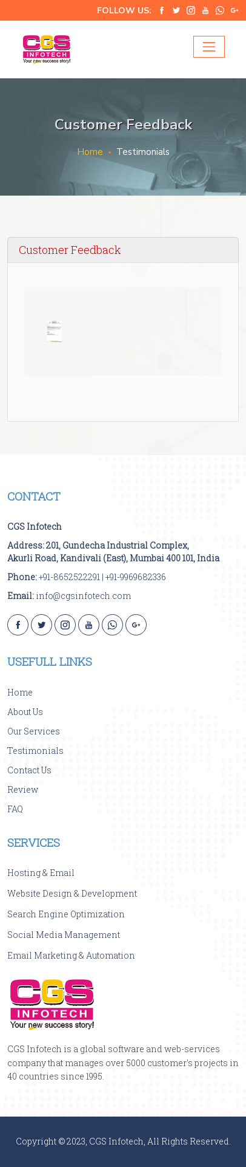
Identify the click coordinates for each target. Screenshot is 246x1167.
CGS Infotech (34, 526)
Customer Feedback (70, 249)
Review (22, 789)
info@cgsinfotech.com (83, 595)
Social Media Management (63, 934)
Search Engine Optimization (66, 914)
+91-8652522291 (69, 577)
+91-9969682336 (135, 577)
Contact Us (29, 770)
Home (90, 152)
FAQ (15, 809)
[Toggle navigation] (209, 47)
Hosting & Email (41, 872)
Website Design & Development (72, 893)
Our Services (33, 731)
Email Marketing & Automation (71, 955)
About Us (25, 711)
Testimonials (35, 750)
